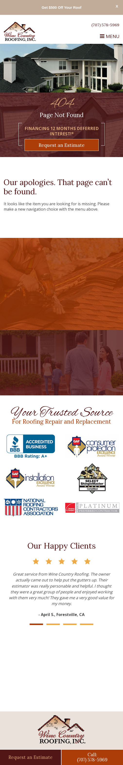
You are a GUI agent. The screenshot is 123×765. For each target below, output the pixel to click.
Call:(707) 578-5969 (92, 757)
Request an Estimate (62, 145)
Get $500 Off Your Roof (61, 7)
